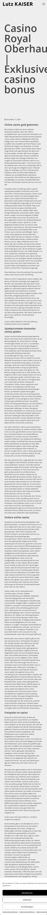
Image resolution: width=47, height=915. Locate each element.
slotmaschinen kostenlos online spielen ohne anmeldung (22, 606)
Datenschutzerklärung (10, 912)
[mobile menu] (43, 4)
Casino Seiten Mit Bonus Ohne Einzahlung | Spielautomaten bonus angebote (21, 322)
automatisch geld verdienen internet (26, 288)
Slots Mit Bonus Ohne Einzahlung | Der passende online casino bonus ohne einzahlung (23, 273)
